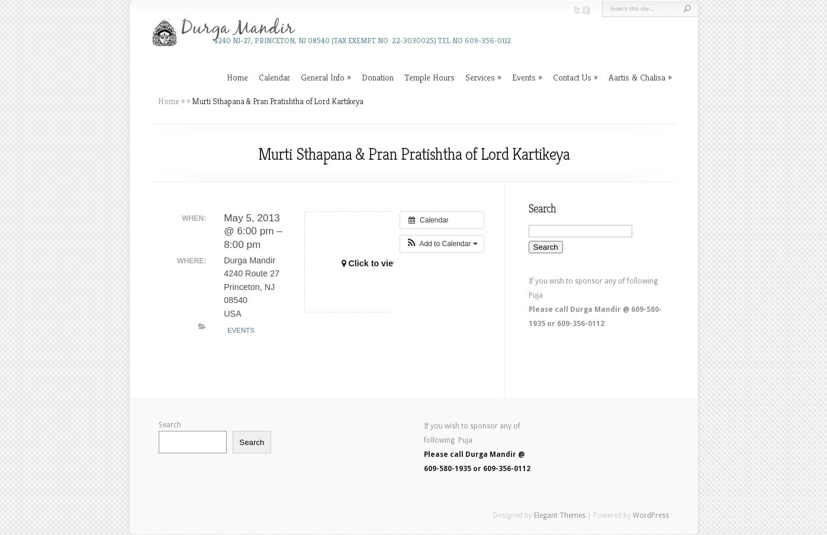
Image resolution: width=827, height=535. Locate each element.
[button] (442, 244)
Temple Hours (429, 77)
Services (480, 77)
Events (524, 77)
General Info (323, 77)
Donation (378, 77)
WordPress (651, 515)
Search (170, 425)
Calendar (274, 77)
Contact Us (572, 77)
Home (237, 77)
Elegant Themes (559, 515)
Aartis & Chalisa (637, 77)
